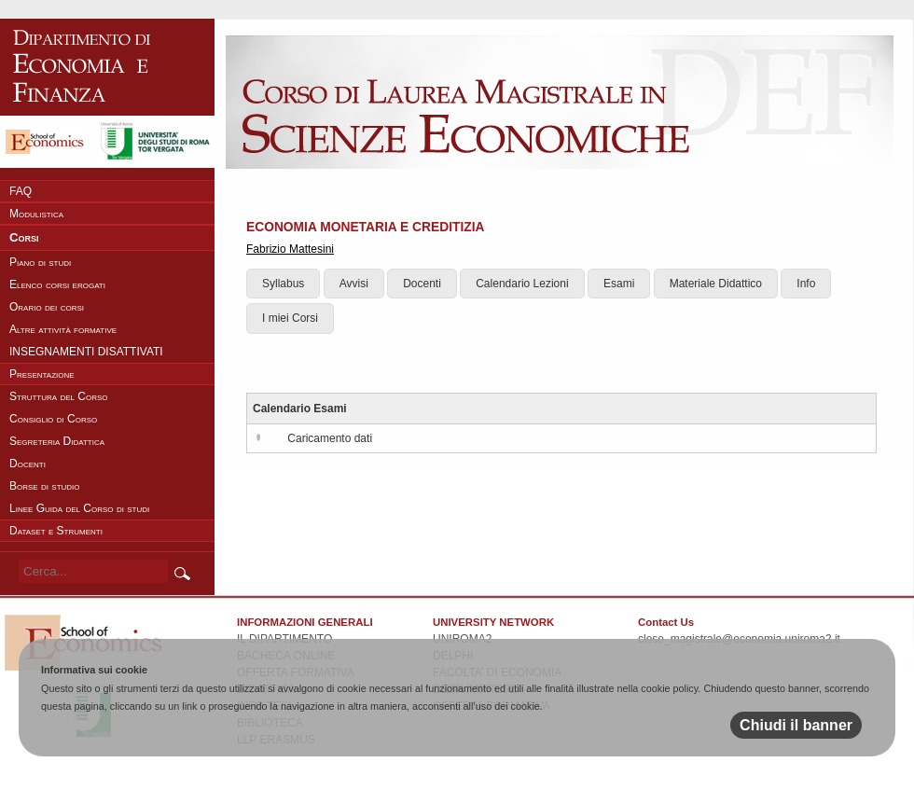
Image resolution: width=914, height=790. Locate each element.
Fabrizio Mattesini (290, 249)
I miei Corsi (290, 318)
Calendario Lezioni (522, 283)
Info (805, 283)
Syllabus (283, 283)
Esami (618, 283)
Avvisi (353, 283)
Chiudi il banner (796, 725)
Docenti (422, 283)
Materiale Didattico (716, 283)
